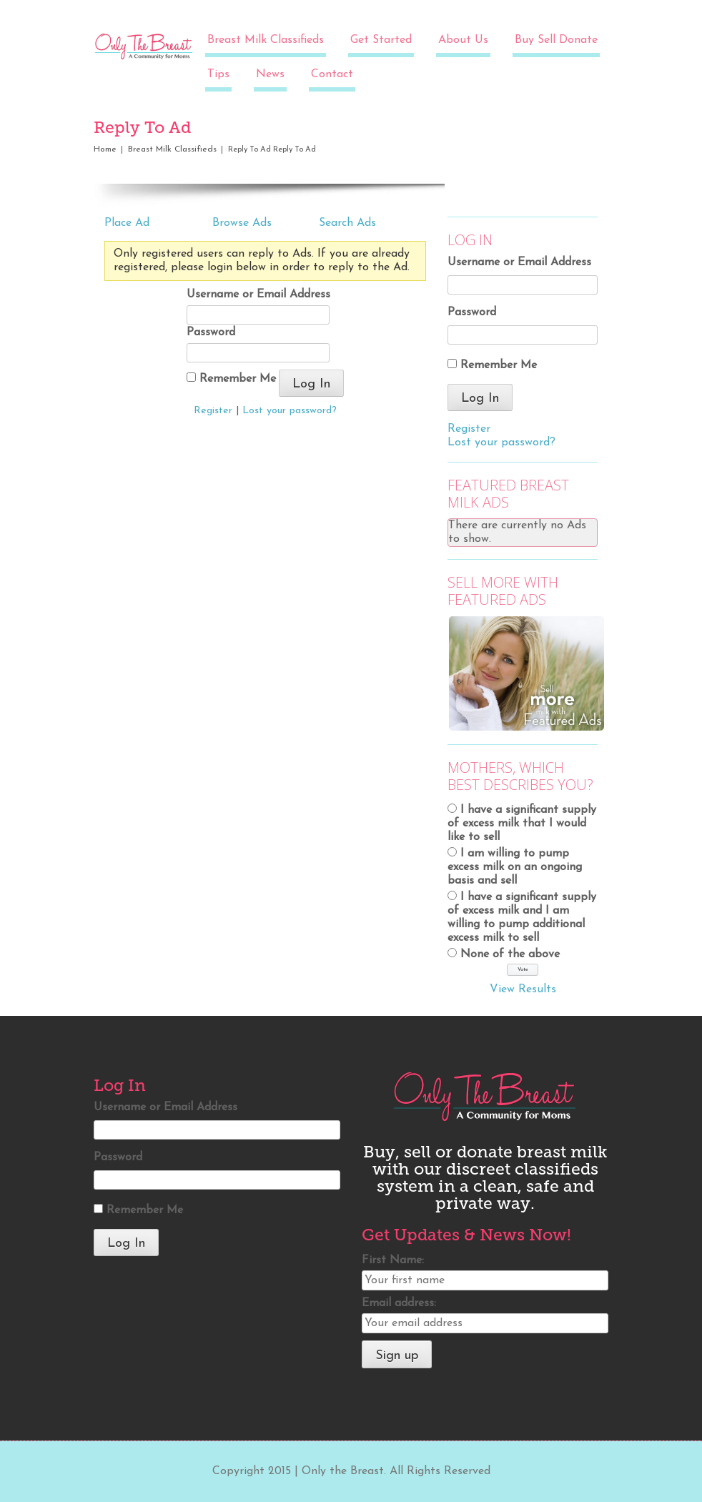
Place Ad (126, 223)
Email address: (399, 1303)
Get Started (381, 40)
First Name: (393, 1260)
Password (211, 332)
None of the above (510, 954)
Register (213, 410)
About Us (463, 40)
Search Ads (347, 223)
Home (105, 149)
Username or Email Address (258, 294)
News (270, 74)
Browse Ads (242, 223)
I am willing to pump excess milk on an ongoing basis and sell (515, 867)
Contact (332, 74)
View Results (523, 989)
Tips (218, 74)
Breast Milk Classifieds (265, 40)
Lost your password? (289, 410)
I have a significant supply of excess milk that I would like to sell (522, 823)
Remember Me (231, 378)
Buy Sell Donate (556, 40)
